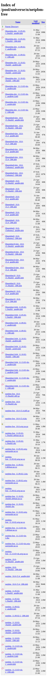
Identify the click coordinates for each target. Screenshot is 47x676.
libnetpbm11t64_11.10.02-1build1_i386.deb (15, 355)
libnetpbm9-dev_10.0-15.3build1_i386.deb (14, 127)
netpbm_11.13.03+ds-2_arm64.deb (14, 663)
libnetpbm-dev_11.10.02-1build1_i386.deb (15, 79)
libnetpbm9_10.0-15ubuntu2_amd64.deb (14, 229)
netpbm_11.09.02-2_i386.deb (17, 616)
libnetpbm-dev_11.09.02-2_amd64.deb (15, 48)
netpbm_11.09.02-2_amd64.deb (12, 608)
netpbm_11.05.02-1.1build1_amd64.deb (14, 592)
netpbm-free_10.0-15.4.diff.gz (17, 411)
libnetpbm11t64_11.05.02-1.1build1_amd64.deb (15, 308)
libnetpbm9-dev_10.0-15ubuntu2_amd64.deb (14, 166)
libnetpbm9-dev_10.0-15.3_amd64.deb (14, 135)
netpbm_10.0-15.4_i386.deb (16, 584)
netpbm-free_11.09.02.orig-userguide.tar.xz (16, 481)
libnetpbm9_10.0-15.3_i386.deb (12, 206)
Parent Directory (12, 27)
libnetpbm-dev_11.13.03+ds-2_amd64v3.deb (16, 95)
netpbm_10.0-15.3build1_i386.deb (13, 568)
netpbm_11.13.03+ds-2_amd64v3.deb (14, 655)
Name (17, 22)
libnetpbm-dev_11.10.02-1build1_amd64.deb (15, 64)
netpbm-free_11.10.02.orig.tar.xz (15, 521)
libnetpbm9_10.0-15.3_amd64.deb (12, 198)
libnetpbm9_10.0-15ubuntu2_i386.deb (13, 237)
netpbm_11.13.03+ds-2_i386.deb (14, 671)
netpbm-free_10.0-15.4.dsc (16, 419)
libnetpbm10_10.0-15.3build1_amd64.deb (14, 276)
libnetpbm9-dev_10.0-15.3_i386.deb (14, 142)
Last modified (35, 22)
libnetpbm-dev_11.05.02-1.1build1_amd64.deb (15, 32)
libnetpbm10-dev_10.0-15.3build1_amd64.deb (14, 245)
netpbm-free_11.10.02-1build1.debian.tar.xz (14, 497)
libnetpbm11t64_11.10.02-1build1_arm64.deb (15, 347)
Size (43, 22)
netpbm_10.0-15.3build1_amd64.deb (14, 560)
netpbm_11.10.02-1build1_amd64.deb (13, 623)
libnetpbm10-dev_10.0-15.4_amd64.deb (14, 261)
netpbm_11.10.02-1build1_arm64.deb (13, 631)
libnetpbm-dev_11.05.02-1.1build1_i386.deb (15, 40)
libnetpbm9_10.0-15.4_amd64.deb (12, 213)
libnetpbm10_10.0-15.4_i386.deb (13, 300)
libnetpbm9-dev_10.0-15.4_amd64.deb (14, 150)
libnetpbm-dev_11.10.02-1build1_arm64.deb (15, 71)
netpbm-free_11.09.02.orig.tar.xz (15, 489)
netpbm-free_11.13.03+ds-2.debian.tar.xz (16, 529)
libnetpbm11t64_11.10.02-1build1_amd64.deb (15, 340)
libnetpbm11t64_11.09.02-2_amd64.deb (15, 324)
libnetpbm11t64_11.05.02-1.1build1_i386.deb (15, 316)
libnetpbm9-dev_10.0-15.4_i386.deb (14, 158)
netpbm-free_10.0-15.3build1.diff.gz (12, 395)
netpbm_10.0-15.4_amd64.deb (17, 576)
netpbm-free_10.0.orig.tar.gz (16, 426)
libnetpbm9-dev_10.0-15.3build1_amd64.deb (14, 119)
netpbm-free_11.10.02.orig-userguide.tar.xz (16, 513)
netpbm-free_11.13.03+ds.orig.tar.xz (16, 552)
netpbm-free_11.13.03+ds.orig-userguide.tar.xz (17, 545)
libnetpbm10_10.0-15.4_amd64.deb (13, 292)
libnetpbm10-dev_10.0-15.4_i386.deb (14, 269)
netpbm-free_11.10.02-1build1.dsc (14, 505)
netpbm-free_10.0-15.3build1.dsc (12, 403)
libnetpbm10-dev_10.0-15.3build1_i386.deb (14, 253)
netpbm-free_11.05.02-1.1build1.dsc (14, 442)
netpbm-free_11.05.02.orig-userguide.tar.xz (16, 450)
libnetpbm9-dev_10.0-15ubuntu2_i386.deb (14, 174)
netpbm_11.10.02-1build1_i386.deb (12, 639)
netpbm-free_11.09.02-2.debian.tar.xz (14, 466)
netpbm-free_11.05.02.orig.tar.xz (15, 458)
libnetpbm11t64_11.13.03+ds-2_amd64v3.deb (17, 371)
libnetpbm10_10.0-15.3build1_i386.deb (13, 284)
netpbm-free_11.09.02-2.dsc (16, 474)
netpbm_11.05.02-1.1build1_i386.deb (13, 600)
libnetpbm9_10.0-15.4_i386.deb (12, 221)
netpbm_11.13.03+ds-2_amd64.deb (14, 647)
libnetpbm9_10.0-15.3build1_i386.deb (13, 190)
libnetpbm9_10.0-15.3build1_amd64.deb (14, 182)
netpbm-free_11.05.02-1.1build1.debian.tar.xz (14, 434)
